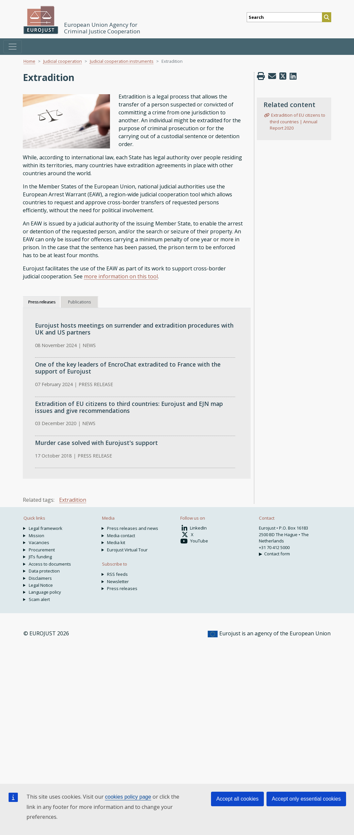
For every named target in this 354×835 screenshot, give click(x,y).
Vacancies (39, 542)
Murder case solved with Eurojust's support (96, 443)
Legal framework (45, 528)
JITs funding (40, 557)
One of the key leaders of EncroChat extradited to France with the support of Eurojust (128, 367)
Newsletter (118, 581)
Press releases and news (132, 528)
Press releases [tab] (41, 302)
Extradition (72, 499)
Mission (36, 535)
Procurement (42, 550)
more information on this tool (121, 276)
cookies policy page (128, 797)
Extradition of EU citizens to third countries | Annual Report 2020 (297, 121)
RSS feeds (117, 574)
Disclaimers (40, 578)
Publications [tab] (79, 302)
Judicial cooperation (62, 61)
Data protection (44, 571)
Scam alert (39, 599)
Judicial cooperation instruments (122, 61)
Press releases (122, 588)
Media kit (116, 542)
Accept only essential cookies (306, 799)
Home (29, 61)
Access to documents (50, 564)
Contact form (277, 554)
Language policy (45, 592)
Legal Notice (41, 585)
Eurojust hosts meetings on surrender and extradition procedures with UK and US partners (134, 328)
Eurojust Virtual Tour (127, 550)
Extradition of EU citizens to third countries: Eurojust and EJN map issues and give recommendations (129, 407)
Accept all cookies (237, 799)
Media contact (121, 535)
